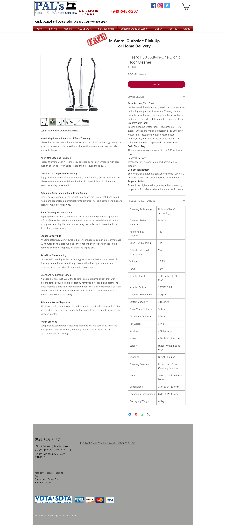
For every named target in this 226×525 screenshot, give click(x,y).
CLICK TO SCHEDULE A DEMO (63, 130)
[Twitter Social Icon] (167, 5)
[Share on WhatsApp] (142, 414)
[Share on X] (148, 414)
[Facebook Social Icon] (153, 5)
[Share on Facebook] (130, 414)
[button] (186, 6)
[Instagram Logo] (160, 5)
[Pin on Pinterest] (136, 414)
